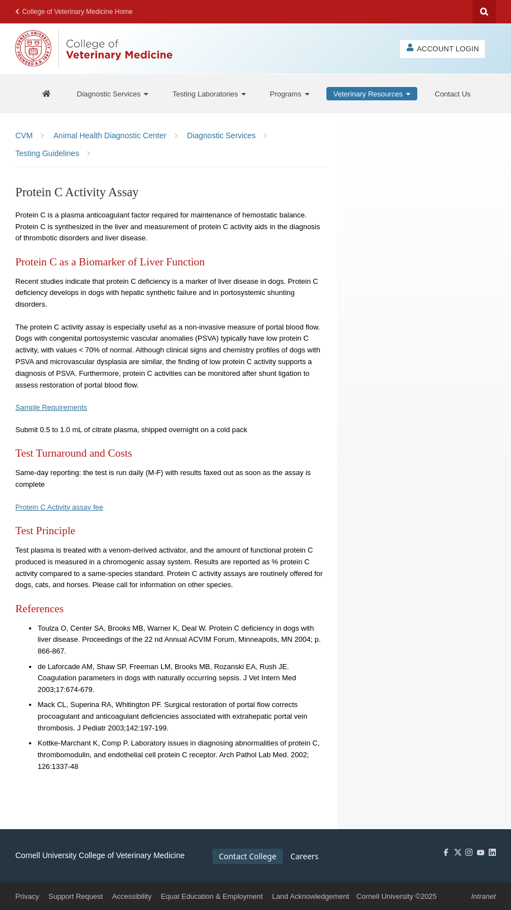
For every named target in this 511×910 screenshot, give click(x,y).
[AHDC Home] (46, 94)
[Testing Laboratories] (209, 94)
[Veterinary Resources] (372, 94)
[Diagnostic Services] (113, 94)
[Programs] (289, 94)
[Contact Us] (452, 94)
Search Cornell (484, 11)
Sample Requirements (51, 407)
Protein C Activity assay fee (59, 507)
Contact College (247, 856)
